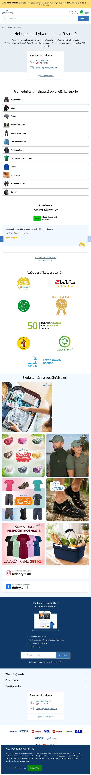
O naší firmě (46, 680)
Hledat (83, 18)
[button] (89, 239)
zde (25, 768)
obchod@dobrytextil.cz (46, 67)
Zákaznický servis (46, 674)
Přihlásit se (63, 655)
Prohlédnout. (44, 5)
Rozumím (34, 768)
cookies (61, 756)
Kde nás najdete (46, 76)
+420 (43, 60)
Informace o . (45, 662)
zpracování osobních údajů (50, 662)
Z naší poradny (46, 686)
